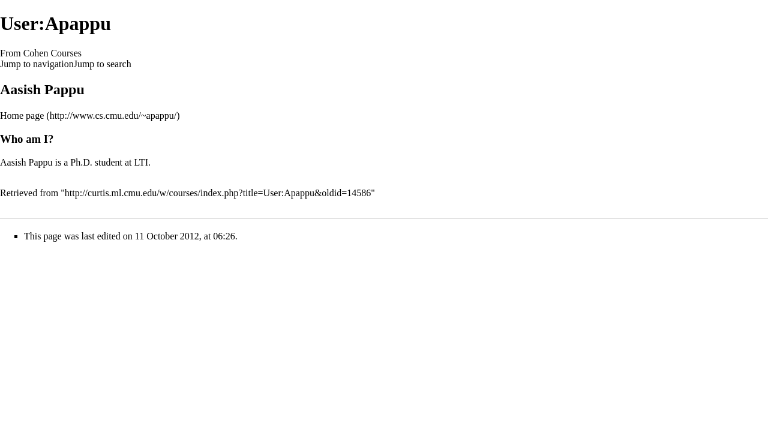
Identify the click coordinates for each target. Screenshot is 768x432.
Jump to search (102, 64)
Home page (22, 115)
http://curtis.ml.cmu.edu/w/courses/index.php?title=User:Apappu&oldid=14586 (218, 193)
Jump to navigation (37, 64)
